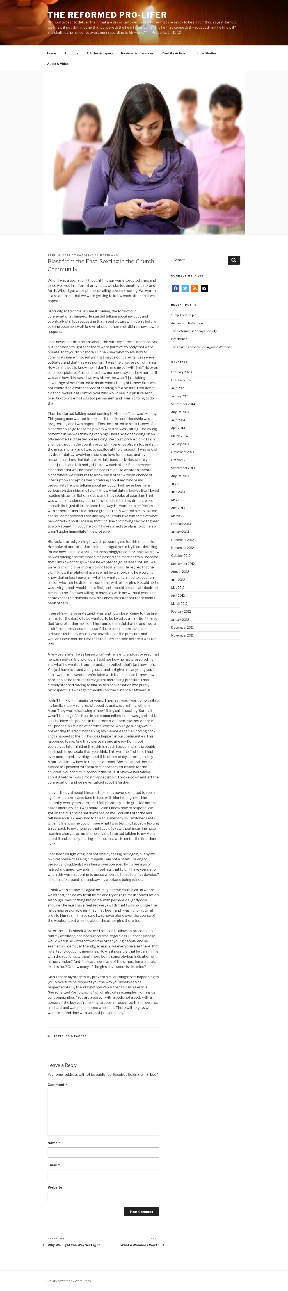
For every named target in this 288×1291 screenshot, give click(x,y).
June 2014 (178, 420)
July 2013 (177, 484)
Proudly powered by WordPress (68, 1281)
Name (54, 1143)
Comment (57, 1085)
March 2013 (179, 516)
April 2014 (178, 428)
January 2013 (180, 531)
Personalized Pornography (70, 992)
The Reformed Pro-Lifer (107, 15)
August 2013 (180, 476)
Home (51, 53)
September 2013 (183, 468)
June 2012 (178, 579)
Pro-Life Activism (175, 53)
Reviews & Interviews (137, 53)
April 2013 (178, 508)
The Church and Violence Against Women (200, 347)
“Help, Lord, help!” (183, 315)
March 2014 (179, 436)
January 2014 (180, 444)
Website (55, 1187)
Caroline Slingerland (97, 255)
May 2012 (178, 587)
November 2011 (182, 635)
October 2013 (181, 460)
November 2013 (182, 452)
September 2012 (183, 563)
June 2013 (178, 492)
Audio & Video (58, 64)
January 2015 (180, 396)
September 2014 (183, 404)
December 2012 (182, 540)
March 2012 (179, 603)
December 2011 (182, 627)
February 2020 (181, 372)
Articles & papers (99, 53)
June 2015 (178, 388)
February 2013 (181, 524)
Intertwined (179, 339)
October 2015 (181, 380)
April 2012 (178, 595)
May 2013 (178, 500)
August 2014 (180, 412)
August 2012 (180, 571)
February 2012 (181, 611)
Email (54, 1165)
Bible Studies (206, 53)
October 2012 (181, 555)
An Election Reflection (187, 323)
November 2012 (182, 547)
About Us (71, 53)
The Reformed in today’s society (194, 331)
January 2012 (180, 619)
